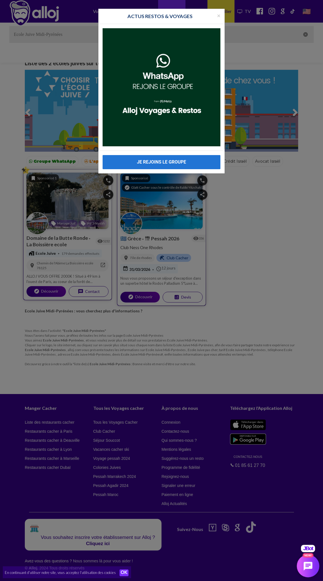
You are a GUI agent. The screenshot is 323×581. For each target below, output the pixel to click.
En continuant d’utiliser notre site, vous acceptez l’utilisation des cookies (60, 572)
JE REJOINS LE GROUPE (161, 157)
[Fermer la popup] (218, 11)
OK (124, 573)
